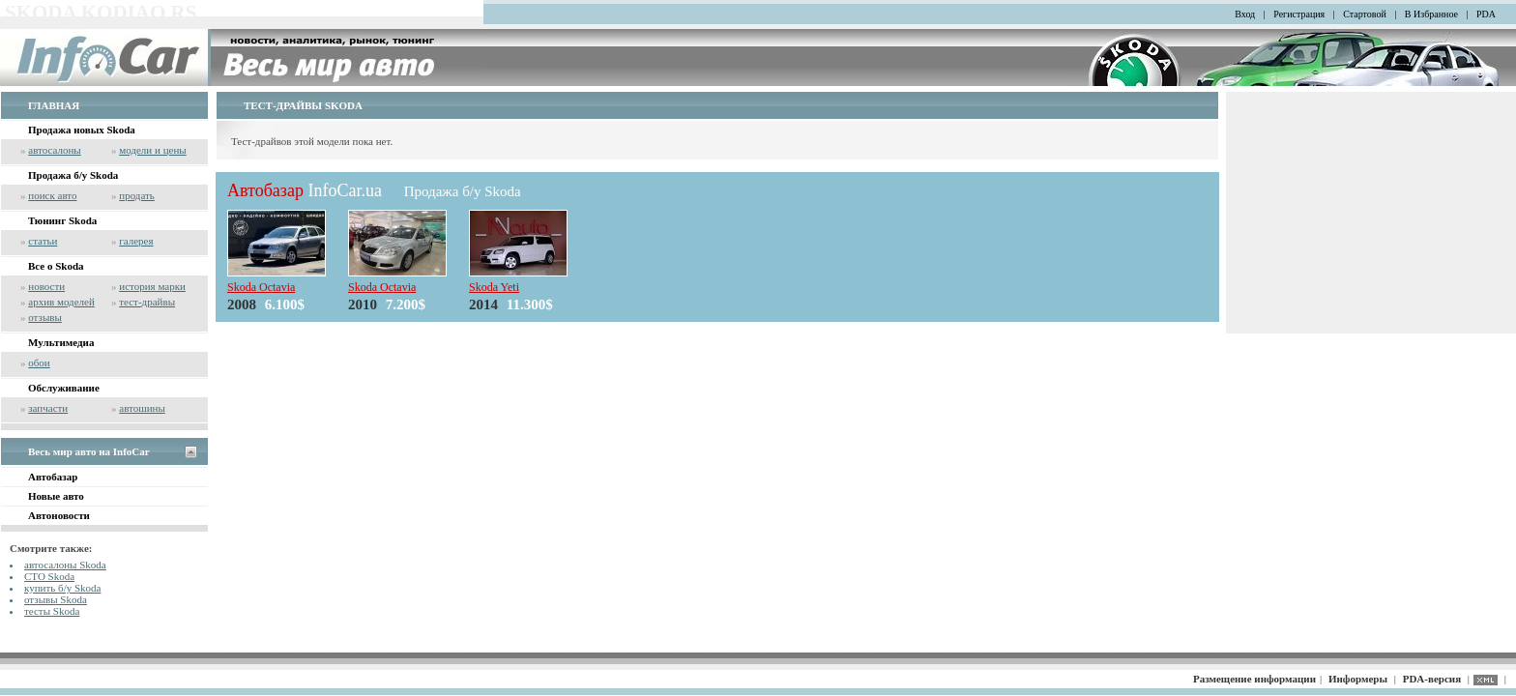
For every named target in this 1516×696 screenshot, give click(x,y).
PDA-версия (1432, 678)
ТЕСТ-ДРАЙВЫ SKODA (303, 105)
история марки (152, 286)
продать (137, 195)
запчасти (48, 408)
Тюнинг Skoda (62, 220)
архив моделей (61, 301)
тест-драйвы (147, 301)
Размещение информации (1254, 678)
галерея (136, 240)
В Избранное (1431, 14)
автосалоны (54, 150)
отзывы (45, 317)
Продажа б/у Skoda (73, 175)
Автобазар (52, 476)
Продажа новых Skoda (81, 129)
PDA (1486, 14)
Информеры (1357, 678)
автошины (142, 408)
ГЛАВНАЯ (53, 105)
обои (38, 362)
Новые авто (56, 496)
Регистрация (1299, 14)
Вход (1245, 14)
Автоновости (59, 515)
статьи (42, 240)
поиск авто (52, 195)
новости (46, 286)
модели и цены (152, 150)
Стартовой (1364, 14)
